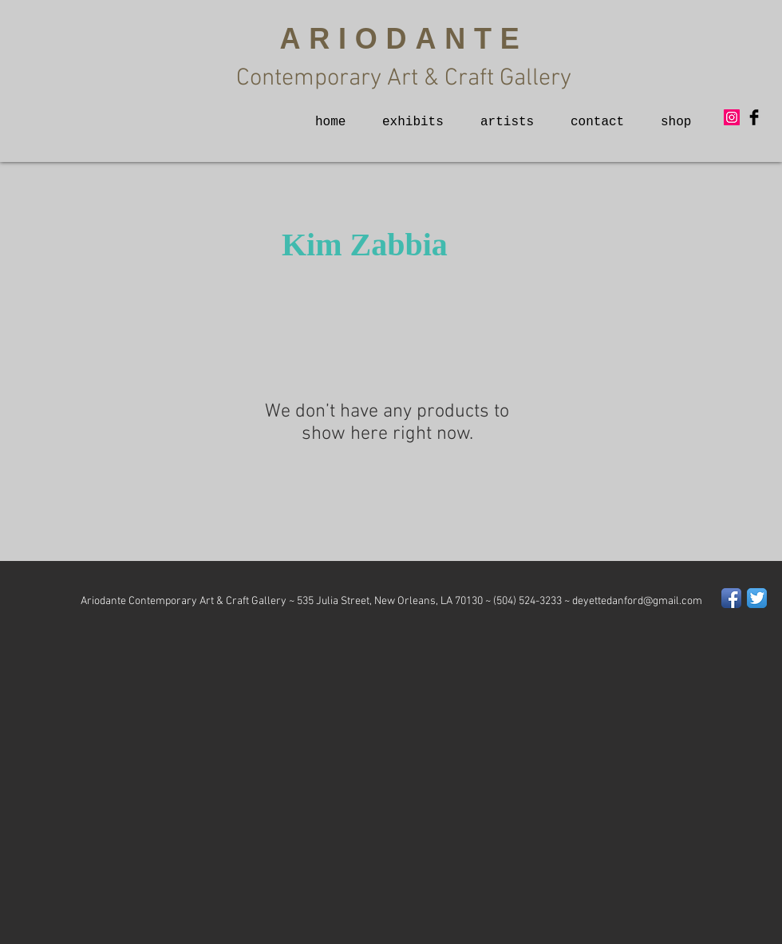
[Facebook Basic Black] (754, 117)
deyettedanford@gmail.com (637, 601)
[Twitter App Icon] (757, 598)
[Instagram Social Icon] (732, 117)
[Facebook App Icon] (731, 598)
